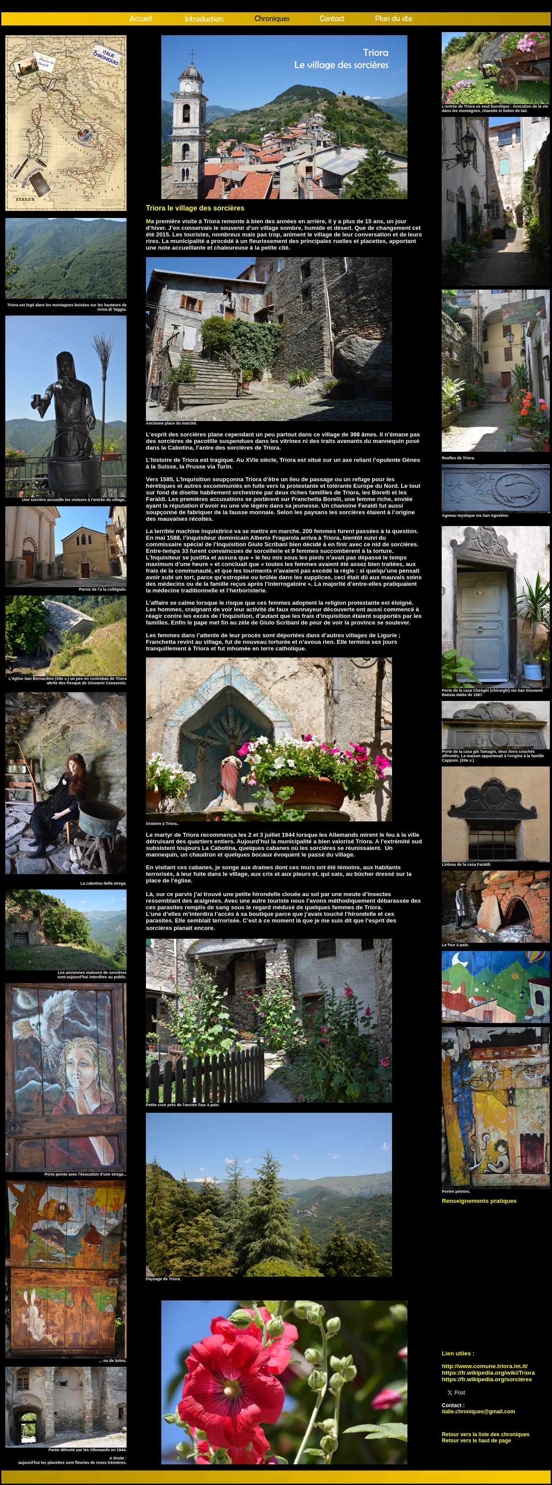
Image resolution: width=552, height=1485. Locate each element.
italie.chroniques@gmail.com (478, 1412)
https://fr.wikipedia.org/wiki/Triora (488, 1372)
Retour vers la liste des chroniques (485, 1434)
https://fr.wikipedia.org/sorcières (487, 1379)
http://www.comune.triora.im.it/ (484, 1366)
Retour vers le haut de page (476, 1441)
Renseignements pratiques (479, 1201)
